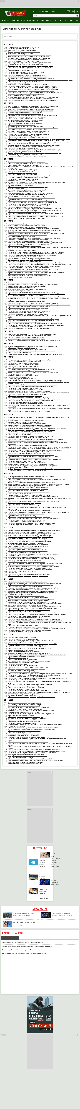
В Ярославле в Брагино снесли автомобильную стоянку (24, 148)
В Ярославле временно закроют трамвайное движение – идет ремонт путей (30, 311)
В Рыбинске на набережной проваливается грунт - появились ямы (27, 156)
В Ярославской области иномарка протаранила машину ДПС (25, 389)
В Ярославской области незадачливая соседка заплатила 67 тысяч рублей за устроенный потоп (36, 252)
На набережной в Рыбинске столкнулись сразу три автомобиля (26, 420)
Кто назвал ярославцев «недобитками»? (19, 83)
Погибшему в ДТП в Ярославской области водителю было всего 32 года (29, 58)
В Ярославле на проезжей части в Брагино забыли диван (24, 461)
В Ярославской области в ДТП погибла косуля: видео (23, 309)
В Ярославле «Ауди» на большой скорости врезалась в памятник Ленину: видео (31, 386)
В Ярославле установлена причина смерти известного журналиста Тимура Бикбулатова (33, 319)
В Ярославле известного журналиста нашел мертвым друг (25, 151)
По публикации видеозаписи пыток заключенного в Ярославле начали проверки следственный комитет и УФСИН (38, 299)
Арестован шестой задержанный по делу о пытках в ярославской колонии (29, 541)
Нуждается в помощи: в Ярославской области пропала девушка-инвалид (29, 107)
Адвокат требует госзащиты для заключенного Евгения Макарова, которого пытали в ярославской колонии (39, 692)
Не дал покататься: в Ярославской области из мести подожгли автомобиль (29, 535)
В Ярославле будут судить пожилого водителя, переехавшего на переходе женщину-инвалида (35, 621)
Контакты (52, 11)
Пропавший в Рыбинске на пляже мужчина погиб (22, 250)
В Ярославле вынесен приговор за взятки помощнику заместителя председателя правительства (36, 325)
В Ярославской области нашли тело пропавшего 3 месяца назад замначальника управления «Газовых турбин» (40, 80)
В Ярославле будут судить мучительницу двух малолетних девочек (27, 462)
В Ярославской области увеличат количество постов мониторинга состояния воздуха (32, 558)
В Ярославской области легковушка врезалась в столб (23, 363)
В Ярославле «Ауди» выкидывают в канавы (20, 757)
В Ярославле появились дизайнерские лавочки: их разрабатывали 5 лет (29, 568)
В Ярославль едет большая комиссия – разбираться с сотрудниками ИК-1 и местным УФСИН (35, 323)
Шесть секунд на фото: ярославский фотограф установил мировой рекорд (29, 371)
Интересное (40, 848)
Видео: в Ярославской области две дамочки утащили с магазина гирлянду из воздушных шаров (35, 760)
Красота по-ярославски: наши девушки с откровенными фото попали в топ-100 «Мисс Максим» (35, 209)
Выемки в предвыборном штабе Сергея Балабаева (22, 659)
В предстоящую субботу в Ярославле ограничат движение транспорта (28, 134)
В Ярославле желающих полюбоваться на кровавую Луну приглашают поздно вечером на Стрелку (36, 628)
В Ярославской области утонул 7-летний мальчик (22, 571)
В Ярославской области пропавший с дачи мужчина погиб (24, 388)
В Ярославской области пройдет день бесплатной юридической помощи (29, 574)
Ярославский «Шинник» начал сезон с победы (21, 180)
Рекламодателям (43, 11)
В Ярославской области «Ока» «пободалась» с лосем (23, 665)
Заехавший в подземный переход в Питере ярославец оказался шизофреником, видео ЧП (34, 340)
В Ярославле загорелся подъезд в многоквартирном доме (24, 257)
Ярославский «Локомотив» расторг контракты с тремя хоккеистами (27, 437)
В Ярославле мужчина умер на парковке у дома (22, 723)
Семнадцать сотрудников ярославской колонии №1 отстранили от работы (29, 360)
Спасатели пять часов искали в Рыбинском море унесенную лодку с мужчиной (31, 431)
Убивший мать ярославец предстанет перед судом (22, 173)
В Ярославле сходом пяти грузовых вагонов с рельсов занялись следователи (30, 400)
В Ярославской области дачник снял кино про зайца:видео (25, 611)
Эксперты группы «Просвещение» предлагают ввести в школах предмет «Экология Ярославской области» (39, 305)
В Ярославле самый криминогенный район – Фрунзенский (24, 560)
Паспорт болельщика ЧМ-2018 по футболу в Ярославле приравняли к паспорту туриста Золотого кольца (38, 484)
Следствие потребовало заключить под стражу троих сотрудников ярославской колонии (33, 486)
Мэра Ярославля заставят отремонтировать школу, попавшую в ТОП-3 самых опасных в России (36, 233)
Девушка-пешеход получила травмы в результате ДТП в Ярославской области (30, 537)
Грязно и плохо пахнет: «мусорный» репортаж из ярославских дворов (28, 69)
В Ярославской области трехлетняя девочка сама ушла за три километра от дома (31, 292)
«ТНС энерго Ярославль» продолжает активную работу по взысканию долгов (30, 627)
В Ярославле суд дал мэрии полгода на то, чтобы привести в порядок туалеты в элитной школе (35, 213)
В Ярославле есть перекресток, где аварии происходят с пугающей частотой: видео (32, 201)
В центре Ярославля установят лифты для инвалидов (23, 368)
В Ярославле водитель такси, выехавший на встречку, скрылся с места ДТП (30, 524)
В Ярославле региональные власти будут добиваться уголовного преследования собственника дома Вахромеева (37, 739)
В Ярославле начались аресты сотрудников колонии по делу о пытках (28, 489)
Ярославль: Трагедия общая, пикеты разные (21, 185)
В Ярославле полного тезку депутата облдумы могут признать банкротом (29, 306)
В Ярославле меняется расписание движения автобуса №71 (25, 132)
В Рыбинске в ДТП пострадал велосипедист (20, 594)
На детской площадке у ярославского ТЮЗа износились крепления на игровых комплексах (34, 566)
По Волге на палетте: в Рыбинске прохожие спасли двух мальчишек (27, 538)
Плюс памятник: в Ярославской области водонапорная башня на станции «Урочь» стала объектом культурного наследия (40, 248)
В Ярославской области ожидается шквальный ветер (23, 179)
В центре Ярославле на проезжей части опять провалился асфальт (27, 756)
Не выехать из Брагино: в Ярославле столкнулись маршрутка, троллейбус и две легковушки (34, 230)
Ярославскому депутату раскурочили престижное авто (23, 422)
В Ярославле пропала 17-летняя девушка (20, 374)
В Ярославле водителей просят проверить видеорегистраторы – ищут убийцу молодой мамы (35, 563)
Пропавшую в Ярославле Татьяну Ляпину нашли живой (24, 706)
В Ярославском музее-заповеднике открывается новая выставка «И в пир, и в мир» (32, 100)
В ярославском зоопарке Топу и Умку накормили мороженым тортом (28, 676)
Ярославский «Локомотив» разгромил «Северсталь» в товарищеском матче (30, 707)
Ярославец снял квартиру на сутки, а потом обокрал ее (24, 735)
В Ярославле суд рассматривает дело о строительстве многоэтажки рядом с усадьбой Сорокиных (36, 294)
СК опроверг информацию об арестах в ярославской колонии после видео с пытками (32, 346)
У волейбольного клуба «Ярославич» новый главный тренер (25, 326)
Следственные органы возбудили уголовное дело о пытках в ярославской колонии (32, 334)
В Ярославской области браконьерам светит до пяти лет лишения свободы (30, 648)
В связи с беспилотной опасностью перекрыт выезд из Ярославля (23, 942)
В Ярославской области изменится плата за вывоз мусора (25, 709)
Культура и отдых (60, 20)
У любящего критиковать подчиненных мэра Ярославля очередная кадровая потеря (32, 202)
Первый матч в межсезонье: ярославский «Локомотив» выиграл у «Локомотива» (31, 109)
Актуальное (40, 909)
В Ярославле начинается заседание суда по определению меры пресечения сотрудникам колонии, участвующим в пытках (36, 480)
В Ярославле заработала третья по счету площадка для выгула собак (28, 576)
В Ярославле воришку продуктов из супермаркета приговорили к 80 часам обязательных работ (35, 216)
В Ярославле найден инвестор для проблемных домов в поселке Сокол (28, 452)
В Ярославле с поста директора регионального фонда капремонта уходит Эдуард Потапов (34, 210)
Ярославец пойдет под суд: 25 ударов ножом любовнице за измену (27, 129)
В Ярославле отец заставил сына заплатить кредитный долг (25, 118)
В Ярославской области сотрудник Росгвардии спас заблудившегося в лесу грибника (32, 466)
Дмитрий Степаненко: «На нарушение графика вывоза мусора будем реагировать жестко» (34, 530)
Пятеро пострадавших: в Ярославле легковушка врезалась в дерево (28, 589)
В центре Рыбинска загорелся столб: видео (20, 493)
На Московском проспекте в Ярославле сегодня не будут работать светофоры (30, 585)
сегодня (70, 937)
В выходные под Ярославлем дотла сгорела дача (22, 379)
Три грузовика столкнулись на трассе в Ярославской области (25, 120)
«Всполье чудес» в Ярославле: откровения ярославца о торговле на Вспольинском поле (33, 106)
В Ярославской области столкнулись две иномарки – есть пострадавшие (29, 616)
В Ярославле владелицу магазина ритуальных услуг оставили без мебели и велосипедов (34, 399)
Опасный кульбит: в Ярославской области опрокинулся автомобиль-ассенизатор (31, 198)
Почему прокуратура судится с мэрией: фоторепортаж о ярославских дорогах (30, 66)
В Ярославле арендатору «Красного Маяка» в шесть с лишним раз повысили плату (32, 523)
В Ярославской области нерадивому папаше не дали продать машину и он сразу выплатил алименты (37, 678)
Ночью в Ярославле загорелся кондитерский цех (22, 50)
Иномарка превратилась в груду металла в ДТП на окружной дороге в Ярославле (31, 430)
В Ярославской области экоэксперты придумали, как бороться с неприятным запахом (33, 554)
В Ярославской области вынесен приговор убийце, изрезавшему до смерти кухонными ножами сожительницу (40, 447)
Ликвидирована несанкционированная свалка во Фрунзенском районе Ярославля (31, 176)
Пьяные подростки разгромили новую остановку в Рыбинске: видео (27, 225)
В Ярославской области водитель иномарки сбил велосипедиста (26, 687)
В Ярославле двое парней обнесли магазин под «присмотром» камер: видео (30, 241)
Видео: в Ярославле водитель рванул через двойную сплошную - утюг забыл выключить (33, 89)
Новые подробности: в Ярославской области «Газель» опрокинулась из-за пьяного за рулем (34, 153)
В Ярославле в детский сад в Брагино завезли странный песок (26, 514)
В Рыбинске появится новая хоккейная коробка (21, 125)
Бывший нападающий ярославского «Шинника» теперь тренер (26, 94)
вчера (50, 937)
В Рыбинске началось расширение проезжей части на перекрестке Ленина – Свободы (33, 456)
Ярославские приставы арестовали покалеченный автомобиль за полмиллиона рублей (33, 284)
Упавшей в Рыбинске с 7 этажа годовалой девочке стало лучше (26, 562)
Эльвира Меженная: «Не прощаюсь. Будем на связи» (23, 712)
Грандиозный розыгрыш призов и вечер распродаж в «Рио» (25, 617)
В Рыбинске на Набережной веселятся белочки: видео (23, 734)
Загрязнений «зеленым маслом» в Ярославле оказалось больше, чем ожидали (31, 476)
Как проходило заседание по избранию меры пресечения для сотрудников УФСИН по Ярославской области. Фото (39, 499)
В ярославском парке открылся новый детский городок (23, 672)
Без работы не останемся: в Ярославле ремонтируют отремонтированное (29, 55)
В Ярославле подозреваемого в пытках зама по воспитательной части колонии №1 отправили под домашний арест (39, 623)
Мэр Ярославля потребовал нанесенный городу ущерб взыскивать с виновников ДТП (32, 602)
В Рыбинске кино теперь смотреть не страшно (21, 515)
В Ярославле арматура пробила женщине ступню (22, 680)
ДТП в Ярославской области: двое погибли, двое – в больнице (26, 337)
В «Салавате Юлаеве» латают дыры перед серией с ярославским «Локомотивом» (27, 946)
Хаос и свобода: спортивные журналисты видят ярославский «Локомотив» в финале (62, 915)
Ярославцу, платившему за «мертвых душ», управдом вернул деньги (28, 597)
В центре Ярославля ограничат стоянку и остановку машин (25, 478)
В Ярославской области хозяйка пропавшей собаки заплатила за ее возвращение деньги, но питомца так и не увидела (40, 744)
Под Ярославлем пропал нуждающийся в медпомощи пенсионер (27, 754)
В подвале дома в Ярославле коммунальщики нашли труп (25, 112)
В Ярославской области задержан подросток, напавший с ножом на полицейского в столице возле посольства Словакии (40, 747)
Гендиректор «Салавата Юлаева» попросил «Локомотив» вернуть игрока (25, 950)
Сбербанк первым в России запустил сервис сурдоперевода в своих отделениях (31, 464)
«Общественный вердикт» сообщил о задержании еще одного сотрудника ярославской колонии (36, 354)
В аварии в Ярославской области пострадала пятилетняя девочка (27, 645)
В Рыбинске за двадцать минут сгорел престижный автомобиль (26, 184)
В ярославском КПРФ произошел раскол (19, 555)
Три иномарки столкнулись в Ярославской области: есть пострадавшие (28, 56)
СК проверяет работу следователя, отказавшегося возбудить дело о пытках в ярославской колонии (37, 428)
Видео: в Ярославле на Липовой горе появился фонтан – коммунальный (29, 258)
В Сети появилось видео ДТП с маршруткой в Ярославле (24, 246)
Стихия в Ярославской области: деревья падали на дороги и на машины (29, 232)
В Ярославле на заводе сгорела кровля (19, 732)
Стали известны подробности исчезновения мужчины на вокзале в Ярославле (30, 193)
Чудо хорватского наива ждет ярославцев (20, 277)
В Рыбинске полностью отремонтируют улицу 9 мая (23, 70)
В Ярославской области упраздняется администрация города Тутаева (28, 308)
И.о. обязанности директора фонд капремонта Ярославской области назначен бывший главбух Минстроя (38, 448)
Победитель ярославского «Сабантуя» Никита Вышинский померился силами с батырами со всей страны (38, 393)
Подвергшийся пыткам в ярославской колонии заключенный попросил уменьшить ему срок (34, 583)
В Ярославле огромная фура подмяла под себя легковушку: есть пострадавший (31, 599)
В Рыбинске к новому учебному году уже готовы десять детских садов (28, 239)
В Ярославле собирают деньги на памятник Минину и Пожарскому (27, 549)
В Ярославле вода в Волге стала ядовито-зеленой (22, 73)
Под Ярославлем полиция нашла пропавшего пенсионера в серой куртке (29, 397)
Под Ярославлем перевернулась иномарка (20, 650)
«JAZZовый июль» (13, 573)
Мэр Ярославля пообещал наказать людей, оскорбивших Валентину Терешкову (31, 592)
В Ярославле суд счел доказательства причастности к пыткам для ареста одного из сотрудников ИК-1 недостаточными (37, 508)
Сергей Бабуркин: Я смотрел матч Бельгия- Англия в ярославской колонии (29, 63)
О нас (34, 11)
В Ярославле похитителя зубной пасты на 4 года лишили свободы (27, 394)
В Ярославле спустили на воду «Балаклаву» (21, 171)
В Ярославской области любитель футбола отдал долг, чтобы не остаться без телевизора (34, 675)
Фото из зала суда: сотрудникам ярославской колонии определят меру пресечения (32, 482)
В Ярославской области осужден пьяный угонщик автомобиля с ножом (28, 458)
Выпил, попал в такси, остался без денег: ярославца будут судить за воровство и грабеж (33, 608)
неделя (30, 937)
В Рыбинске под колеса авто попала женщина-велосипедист (25, 717)
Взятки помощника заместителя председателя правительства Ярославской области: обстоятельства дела (38, 297)
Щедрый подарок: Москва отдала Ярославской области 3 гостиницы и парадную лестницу (34, 269)
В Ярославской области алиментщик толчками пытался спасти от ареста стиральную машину (35, 253)
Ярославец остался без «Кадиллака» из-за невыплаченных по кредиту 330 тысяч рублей (34, 145)
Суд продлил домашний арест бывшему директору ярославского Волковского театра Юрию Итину (36, 182)
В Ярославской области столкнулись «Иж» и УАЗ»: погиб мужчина (27, 423)
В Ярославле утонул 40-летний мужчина (19, 434)
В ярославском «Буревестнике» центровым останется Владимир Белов (28, 737)
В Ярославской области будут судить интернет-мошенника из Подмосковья (30, 540)
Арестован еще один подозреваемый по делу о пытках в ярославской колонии (30, 641)
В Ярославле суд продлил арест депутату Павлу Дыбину (24, 261)
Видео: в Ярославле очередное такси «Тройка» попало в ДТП (26, 196)
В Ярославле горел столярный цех (18, 658)
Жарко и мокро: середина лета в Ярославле (20, 53)
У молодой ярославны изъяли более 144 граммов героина (25, 651)
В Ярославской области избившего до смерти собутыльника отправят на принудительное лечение (36, 751)
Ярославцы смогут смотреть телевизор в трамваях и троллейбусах (27, 718)
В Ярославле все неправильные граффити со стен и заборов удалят (28, 314)
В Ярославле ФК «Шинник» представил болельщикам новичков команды (29, 610)
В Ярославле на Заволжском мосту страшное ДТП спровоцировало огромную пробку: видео (35, 619)
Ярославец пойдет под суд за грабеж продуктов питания (24, 694)
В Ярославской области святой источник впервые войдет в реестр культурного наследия (33, 501)
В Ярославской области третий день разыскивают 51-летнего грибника (28, 205)
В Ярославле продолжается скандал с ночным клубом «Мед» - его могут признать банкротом (35, 150)
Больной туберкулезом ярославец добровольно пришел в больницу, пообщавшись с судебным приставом (38, 512)
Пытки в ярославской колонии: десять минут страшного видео (26, 295)
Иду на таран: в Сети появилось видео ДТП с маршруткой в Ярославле (28, 433)
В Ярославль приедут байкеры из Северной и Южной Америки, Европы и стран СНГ (32, 86)
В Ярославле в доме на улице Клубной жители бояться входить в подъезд (29, 517)
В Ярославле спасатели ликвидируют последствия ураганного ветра (28, 274)
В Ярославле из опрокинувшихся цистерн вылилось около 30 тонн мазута (29, 335)
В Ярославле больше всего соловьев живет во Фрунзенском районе (27, 75)
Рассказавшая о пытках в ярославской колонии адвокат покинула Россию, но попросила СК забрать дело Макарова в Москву (38, 382)
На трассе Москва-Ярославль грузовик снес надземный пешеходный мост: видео (31, 729)
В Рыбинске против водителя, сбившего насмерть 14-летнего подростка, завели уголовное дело (36, 140)
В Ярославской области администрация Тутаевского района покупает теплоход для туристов (35, 450)
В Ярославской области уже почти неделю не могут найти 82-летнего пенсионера (31, 697)
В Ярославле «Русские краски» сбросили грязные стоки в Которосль (28, 207)
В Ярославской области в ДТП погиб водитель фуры (23, 366)
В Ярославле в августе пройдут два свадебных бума (23, 625)
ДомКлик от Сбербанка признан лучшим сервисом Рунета (24, 686)
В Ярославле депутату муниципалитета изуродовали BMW (25, 402)
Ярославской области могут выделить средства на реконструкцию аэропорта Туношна (33, 128)
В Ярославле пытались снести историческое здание (23, 639)
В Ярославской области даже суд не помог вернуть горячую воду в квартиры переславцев (34, 518)
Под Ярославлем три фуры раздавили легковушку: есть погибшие (27, 286)
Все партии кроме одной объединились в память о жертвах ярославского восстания (32, 385)
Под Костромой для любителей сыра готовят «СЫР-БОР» (24, 763)
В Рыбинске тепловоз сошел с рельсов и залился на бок (24, 731)
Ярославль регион (18, 20)
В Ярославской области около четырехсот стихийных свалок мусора (28, 187)
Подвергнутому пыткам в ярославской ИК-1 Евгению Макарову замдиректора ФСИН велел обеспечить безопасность (38, 443)
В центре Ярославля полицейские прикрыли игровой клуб (24, 631)
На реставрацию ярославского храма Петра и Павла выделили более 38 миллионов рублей (34, 97)
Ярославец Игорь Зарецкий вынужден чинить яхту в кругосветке (26, 224)
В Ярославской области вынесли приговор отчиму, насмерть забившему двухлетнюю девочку (35, 603)
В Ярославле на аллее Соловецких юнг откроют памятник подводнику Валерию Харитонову (34, 613)
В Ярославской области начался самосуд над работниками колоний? (28, 487)
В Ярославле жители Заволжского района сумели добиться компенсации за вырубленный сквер (36, 263)
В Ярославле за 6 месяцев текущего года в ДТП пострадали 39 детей (28, 667)
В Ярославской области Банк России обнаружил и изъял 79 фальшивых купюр (31, 453)
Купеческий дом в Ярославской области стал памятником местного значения (30, 630)
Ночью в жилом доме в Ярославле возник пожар (22, 715)
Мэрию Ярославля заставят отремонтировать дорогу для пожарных (27, 349)
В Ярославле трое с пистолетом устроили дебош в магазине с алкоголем (29, 427)
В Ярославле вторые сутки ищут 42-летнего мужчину (23, 170)
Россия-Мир (5, 20)
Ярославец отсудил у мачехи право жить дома (21, 236)
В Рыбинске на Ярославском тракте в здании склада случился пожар (28, 551)
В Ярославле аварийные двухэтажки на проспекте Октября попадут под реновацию (32, 255)
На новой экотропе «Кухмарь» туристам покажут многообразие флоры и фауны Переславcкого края (37, 655)
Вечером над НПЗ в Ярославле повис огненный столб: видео (25, 114)
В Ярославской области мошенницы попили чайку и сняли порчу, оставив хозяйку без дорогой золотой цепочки (40, 673)
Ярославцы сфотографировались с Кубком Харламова (24, 52)
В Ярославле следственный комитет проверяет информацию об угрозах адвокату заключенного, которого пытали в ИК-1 (38, 406)
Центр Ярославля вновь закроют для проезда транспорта (24, 703)
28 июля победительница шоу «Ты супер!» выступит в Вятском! (26, 218)
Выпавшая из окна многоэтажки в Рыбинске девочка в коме (25, 191)
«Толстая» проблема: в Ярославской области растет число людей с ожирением (31, 455)
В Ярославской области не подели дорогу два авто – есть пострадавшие (29, 411)
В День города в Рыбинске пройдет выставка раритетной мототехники (28, 546)
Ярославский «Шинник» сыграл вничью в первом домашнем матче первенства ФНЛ (32, 644)
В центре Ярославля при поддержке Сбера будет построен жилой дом (24, 953)
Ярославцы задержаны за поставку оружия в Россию (23, 375)
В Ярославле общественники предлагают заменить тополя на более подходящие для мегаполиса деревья (39, 139)
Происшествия (73, 20)
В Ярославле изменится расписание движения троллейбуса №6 (26, 647)
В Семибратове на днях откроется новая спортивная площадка (26, 521)
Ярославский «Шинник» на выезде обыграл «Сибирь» (23, 364)
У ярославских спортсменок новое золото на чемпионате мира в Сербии (29, 267)
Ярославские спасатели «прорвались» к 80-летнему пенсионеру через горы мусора (32, 534)
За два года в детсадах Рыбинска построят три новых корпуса (26, 596)
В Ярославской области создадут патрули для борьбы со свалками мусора (29, 67)
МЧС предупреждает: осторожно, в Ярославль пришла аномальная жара (29, 131)
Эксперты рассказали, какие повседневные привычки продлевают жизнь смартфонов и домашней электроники (55, 861)
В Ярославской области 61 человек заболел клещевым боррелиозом (28, 271)
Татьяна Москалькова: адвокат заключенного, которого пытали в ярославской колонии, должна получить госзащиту (38, 418)
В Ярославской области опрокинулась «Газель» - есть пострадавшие (28, 137)
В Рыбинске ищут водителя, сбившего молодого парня (23, 662)
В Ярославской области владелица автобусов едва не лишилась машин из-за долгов (32, 753)
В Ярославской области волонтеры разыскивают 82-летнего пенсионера (29, 510)
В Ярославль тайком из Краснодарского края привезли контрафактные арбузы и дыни (33, 441)
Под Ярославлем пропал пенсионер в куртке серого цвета (24, 322)
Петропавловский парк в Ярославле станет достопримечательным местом (29, 275)
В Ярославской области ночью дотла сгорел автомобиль (24, 81)
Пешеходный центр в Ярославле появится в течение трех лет (23, 914)
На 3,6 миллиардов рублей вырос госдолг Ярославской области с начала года (30, 260)
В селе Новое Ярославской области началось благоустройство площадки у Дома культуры (34, 87)
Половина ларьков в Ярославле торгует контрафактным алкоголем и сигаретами (31, 351)
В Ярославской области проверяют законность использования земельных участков (32, 215)
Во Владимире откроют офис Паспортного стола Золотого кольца (27, 470)
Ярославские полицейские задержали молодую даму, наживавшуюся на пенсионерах (33, 591)
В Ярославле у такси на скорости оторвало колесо (22, 174)
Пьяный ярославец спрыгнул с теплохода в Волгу (22, 95)
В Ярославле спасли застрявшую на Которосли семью (23, 689)
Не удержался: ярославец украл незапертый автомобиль (24, 548)
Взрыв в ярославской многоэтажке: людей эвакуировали (24, 165)
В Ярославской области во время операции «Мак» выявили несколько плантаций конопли (34, 749)
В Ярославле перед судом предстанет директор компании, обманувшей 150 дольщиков (33, 228)
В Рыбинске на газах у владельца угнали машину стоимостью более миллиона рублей (33, 728)
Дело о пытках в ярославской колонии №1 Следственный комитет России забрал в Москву (34, 459)
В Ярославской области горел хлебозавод (20, 352)
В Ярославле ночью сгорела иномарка (19, 291)
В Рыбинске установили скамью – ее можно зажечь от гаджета (26, 312)
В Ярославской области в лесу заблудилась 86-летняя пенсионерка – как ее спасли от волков (35, 92)
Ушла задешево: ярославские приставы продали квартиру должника (28, 59)
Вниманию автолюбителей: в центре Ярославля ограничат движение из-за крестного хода (34, 266)
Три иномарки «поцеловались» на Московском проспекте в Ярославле (28, 600)
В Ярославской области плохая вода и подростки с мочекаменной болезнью (30, 204)
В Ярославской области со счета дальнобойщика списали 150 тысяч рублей (30, 759)
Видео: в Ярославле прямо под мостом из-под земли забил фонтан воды (29, 495)
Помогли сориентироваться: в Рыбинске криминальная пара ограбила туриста (30, 557)
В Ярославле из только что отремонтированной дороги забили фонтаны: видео (31, 565)
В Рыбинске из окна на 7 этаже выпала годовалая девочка (25, 154)
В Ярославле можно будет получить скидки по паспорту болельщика (28, 163)
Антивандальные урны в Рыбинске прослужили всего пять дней (26, 656)
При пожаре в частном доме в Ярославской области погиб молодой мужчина (30, 425)
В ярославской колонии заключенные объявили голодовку (25, 704)
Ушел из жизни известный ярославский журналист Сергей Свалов (27, 605)
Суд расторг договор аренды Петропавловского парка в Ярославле (27, 227)
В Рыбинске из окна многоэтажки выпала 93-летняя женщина (25, 64)
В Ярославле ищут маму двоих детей (18, 377)
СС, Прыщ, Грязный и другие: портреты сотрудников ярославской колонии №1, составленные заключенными (39, 469)
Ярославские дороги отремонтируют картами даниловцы (24, 503)
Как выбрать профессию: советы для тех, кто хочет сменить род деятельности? (43, 894)
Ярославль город (33, 20)
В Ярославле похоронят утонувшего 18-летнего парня (23, 61)
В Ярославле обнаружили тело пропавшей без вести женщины (26, 490)
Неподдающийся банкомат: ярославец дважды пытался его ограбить (28, 84)
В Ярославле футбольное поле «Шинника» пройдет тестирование (27, 212)
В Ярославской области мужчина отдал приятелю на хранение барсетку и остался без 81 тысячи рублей (38, 614)
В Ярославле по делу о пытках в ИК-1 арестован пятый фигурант (27, 520)
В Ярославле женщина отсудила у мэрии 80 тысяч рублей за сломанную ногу (30, 569)
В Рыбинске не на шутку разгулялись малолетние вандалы (25, 199)
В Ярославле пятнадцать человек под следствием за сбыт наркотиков (28, 544)
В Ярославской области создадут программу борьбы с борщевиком (27, 582)
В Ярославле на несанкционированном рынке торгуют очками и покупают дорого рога (33, 496)
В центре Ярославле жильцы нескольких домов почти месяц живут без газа (30, 98)
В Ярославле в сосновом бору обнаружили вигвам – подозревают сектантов (30, 684)
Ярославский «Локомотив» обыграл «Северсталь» (22, 695)
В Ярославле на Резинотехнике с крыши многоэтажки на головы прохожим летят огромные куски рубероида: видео (39, 682)
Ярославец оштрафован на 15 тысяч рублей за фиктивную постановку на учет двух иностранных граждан (38, 142)
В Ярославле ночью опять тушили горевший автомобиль (24, 506)
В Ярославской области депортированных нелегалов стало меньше (27, 77)
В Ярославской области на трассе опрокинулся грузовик (24, 642)
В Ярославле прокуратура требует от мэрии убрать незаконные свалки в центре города (33, 320)
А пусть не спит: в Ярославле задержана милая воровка (24, 552)
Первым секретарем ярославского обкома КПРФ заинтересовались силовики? (30, 720)
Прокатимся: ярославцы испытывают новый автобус (23, 283)
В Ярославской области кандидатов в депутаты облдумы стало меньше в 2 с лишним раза (34, 690)
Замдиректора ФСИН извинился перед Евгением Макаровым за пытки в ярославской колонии (35, 724)
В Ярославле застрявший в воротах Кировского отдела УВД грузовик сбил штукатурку (33, 303)
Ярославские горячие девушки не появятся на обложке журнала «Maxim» (29, 391)
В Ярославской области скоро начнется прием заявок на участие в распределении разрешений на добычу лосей (39, 409)
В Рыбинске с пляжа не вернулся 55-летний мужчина (23, 47)
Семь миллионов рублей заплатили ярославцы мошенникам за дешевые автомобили (33, 588)
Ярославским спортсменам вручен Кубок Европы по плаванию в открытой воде (31, 78)
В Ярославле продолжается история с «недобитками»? (24, 121)
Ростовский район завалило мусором (18, 467)
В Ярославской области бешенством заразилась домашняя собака (27, 445)
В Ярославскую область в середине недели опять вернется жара (26, 669)
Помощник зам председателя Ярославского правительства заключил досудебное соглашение (35, 243)
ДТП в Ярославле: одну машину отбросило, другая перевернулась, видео (29, 661)
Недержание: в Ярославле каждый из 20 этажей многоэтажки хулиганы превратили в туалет (34, 607)
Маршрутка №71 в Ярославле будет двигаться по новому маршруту (27, 117)
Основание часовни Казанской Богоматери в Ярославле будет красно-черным (30, 111)
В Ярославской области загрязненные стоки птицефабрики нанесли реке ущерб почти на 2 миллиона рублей (39, 264)
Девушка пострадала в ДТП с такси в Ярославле (22, 637)
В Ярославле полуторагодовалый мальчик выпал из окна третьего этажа (29, 244)
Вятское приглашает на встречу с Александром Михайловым (25, 762)
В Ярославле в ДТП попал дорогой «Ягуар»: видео (22, 348)
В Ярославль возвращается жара (17, 664)
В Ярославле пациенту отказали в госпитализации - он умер (25, 403)
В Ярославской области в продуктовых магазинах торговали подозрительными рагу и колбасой (35, 439)
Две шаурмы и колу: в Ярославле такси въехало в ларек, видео (26, 339)
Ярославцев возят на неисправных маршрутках (21, 287)
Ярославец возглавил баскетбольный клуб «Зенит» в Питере (25, 126)
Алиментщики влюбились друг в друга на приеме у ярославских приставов (29, 532)
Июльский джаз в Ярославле (16, 188)
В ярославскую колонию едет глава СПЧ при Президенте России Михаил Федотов (32, 369)
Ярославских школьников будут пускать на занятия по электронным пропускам (31, 710)
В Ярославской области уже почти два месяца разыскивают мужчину (28, 742)
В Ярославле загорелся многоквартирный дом (21, 504)
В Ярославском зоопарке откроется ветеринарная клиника (25, 586)
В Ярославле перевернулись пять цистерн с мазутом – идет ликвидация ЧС (30, 328)
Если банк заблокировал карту (17, 726)
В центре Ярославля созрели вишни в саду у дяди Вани (24, 136)
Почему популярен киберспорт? (55, 882)
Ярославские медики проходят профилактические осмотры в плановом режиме (31, 91)
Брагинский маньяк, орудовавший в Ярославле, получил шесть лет (27, 235)
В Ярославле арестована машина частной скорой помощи (25, 396)
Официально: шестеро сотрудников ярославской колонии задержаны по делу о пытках (33, 372)
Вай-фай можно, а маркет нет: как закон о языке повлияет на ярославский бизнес (24, 924)
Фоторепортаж (46, 20)
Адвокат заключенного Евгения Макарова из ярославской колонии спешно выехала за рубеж (35, 380)
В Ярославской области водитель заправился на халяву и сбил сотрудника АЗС (31, 714)
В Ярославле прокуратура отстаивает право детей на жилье (25, 123)
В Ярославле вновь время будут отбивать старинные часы (25, 361)
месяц (10, 937)
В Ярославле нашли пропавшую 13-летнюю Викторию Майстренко (27, 72)
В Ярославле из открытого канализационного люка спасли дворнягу (27, 194)
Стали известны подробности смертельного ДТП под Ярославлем (27, 289)
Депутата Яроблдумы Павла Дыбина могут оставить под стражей (27, 190)
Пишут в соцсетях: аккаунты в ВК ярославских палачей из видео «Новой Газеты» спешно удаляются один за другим (39, 316)
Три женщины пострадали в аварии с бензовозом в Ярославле (26, 543)
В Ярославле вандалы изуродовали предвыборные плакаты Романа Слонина (30, 436)
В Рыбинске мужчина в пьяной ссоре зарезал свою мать (24, 721)
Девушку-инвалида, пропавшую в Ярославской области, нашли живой (28, 177)
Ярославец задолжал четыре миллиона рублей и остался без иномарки (28, 492)
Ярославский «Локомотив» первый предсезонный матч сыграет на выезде (29, 653)
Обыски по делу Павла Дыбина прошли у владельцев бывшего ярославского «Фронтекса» (34, 238)
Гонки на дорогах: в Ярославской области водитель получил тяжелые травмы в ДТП (32, 115)
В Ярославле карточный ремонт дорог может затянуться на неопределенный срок (31, 143)
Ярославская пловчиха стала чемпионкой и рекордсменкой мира (27, 162)
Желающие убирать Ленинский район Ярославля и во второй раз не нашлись (30, 146)
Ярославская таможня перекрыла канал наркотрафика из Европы (27, 301)
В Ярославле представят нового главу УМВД (21, 48)
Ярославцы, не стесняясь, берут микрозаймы (21, 670)
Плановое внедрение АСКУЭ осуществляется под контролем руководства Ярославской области (36, 272)
